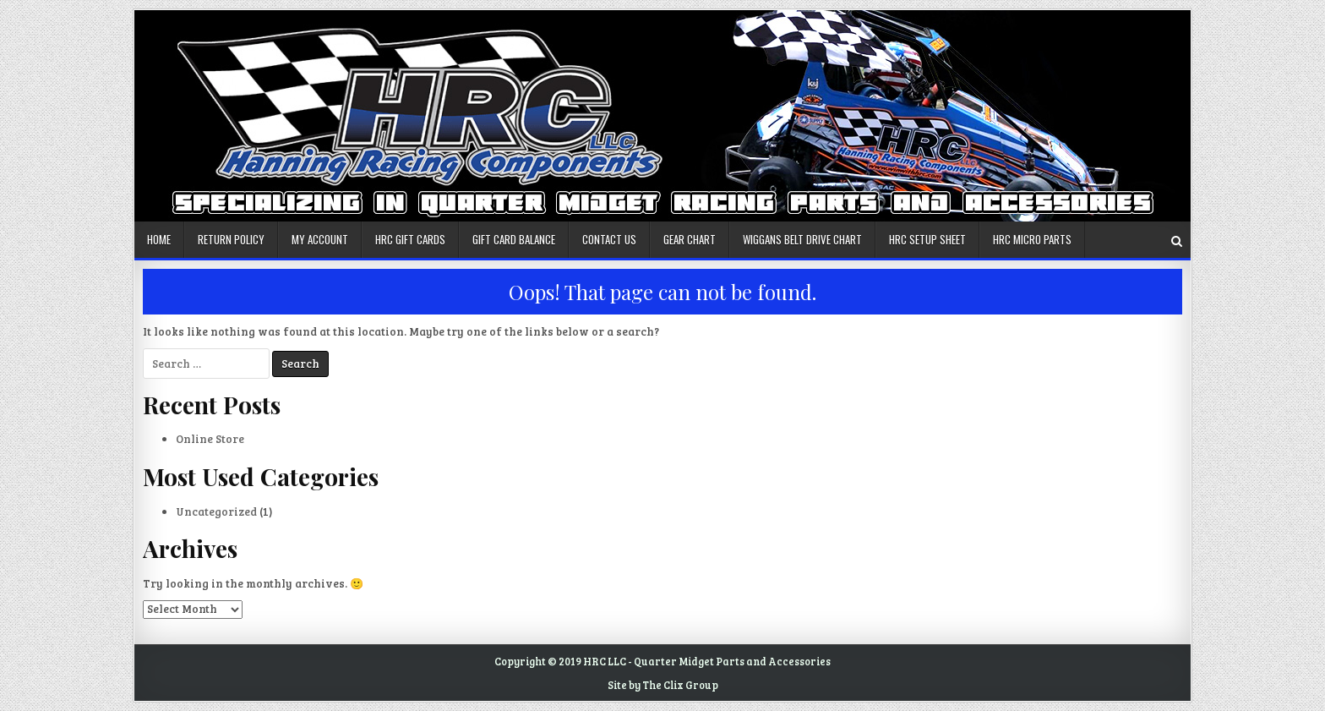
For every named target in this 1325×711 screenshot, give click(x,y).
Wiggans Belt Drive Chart (802, 239)
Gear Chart (689, 239)
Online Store (210, 438)
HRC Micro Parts (1032, 239)
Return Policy (231, 239)
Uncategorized (216, 511)
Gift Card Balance (513, 239)
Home (159, 239)
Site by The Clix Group (663, 685)
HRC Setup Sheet (927, 239)
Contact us (609, 239)
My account (320, 239)
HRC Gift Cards (410, 239)
